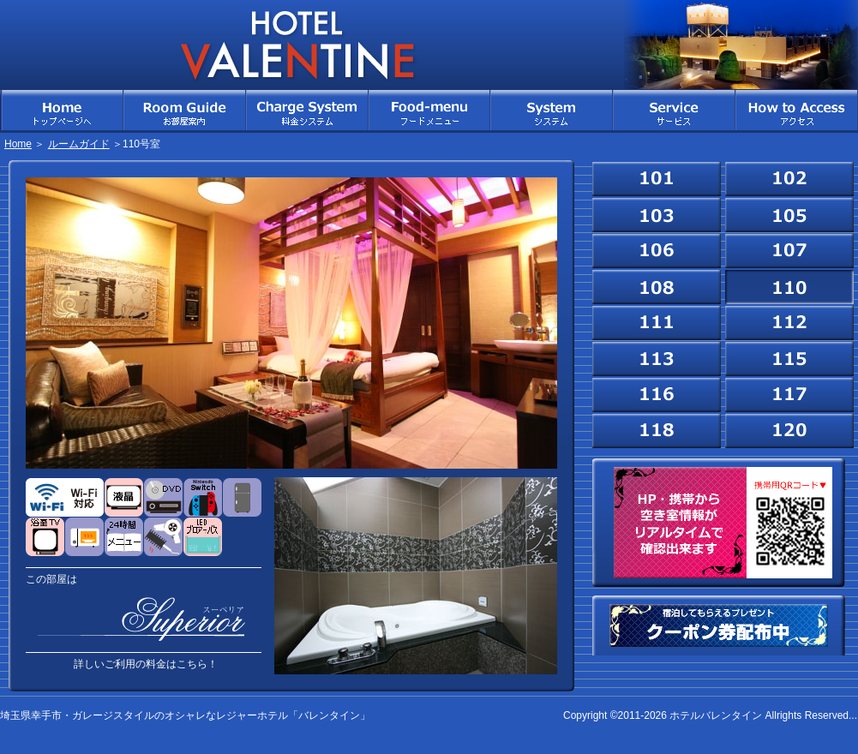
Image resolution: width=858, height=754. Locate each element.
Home (18, 144)
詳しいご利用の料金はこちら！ (146, 664)
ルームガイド (79, 144)
